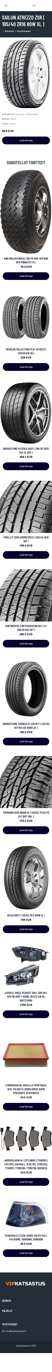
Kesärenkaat (24, 31)
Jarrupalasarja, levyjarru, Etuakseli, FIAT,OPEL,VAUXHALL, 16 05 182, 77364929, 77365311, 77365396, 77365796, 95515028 (26, 1164)
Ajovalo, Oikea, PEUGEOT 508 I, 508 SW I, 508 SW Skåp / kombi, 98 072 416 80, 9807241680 (26, 996)
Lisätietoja (26, 140)
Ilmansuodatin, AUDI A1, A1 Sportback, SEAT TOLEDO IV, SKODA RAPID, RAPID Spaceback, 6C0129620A (26, 1089)
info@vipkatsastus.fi (15, 1331)
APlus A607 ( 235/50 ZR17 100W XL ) (26, 915)
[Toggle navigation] (6, 5)
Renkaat (9, 31)
